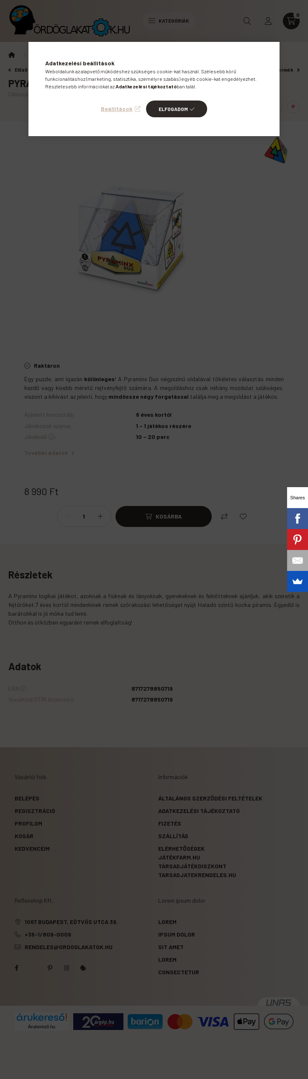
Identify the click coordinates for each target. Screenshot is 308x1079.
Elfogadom (173, 109)
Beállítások (117, 108)
